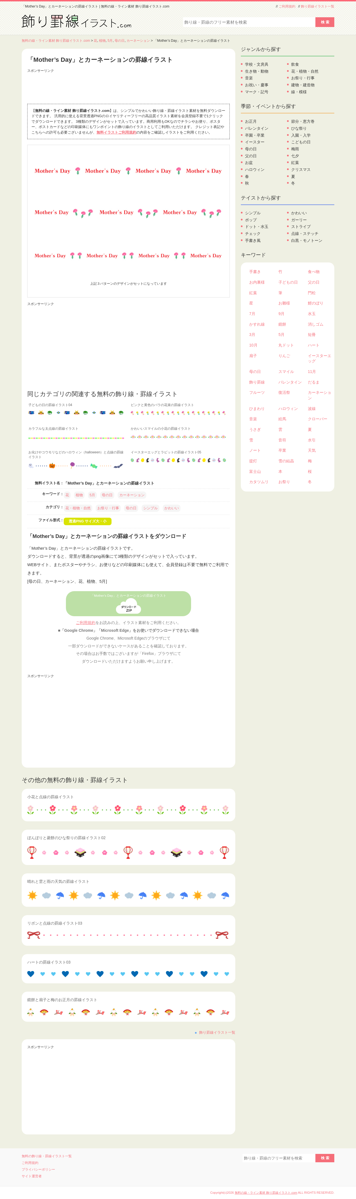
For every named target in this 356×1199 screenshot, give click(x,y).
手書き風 (253, 240)
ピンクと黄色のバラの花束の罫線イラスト (162, 405)
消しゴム (315, 324)
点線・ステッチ (304, 233)
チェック (253, 233)
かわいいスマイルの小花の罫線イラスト (161, 429)
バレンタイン (256, 128)
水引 (312, 440)
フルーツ (257, 392)
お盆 (249, 162)
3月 (252, 334)
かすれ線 (257, 324)
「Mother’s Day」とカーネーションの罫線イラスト (128, 595)
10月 (253, 345)
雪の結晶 (286, 461)
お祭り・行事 (108, 508)
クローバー (317, 419)
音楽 (249, 78)
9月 (281, 313)
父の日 (251, 156)
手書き (255, 271)
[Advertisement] (128, 87)
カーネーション (138, 41)
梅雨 (295, 149)
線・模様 (299, 92)
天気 (312, 450)
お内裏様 (257, 282)
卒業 (282, 450)
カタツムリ (259, 482)
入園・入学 (301, 135)
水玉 (312, 313)
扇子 (253, 355)
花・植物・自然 (78, 508)
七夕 (295, 156)
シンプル (150, 508)
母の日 (120, 41)
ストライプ (301, 226)
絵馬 (282, 419)
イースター (254, 142)
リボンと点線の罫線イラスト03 (54, 923)
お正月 (251, 121)
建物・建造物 (303, 85)
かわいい (171, 508)
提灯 (253, 461)
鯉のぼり (315, 303)
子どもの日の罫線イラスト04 (50, 405)
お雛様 (284, 303)
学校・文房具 (256, 64)
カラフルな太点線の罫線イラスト (53, 429)
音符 (282, 440)
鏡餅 (282, 324)
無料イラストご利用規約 (116, 132)
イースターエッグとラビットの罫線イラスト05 (166, 452)
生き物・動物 (256, 71)
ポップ (251, 220)
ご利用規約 (287, 6)
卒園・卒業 (254, 135)
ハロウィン (254, 169)
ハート (314, 345)
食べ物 (314, 271)
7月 (252, 313)
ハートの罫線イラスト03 (49, 962)
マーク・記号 (256, 92)
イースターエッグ (319, 358)
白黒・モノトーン (306, 240)
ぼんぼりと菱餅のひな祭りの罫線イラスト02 (66, 838)
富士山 (255, 471)
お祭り (284, 482)
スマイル (286, 371)
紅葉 (295, 162)
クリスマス (301, 169)
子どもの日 (288, 282)
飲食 (295, 64)
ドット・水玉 (256, 226)
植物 (102, 41)
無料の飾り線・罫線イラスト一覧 (47, 1156)
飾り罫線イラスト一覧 (317, 6)
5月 (110, 41)
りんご (284, 355)
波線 (312, 408)
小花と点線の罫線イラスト (50, 797)
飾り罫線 (257, 382)
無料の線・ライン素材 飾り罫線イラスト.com (56, 41)
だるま (314, 382)
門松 (312, 293)
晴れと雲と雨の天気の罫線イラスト (58, 881)
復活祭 (284, 392)
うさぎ (255, 429)
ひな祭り (299, 128)
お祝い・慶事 (256, 85)
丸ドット (286, 345)
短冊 (312, 334)
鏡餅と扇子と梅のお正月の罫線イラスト (62, 999)
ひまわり (257, 408)
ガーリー (299, 220)
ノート (255, 450)
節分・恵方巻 (303, 121)
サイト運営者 (32, 1176)
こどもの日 (301, 142)
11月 (312, 371)
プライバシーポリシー (38, 1169)
